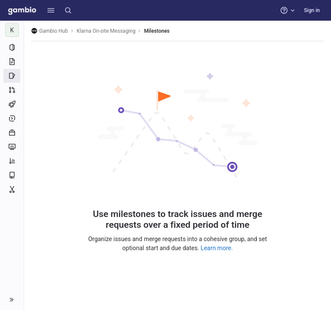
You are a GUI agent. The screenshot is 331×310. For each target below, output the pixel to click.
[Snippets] (11, 189)
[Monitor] (11, 147)
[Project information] (11, 47)
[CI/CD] (11, 104)
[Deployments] (11, 118)
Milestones (156, 31)
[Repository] (11, 61)
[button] (51, 10)
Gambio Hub (49, 31)
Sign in (312, 10)
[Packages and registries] (11, 133)
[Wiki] (11, 175)
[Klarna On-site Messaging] (12, 30)
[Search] (68, 10)
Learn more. (217, 248)
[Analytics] (11, 161)
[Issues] (11, 76)
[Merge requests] (11, 90)
